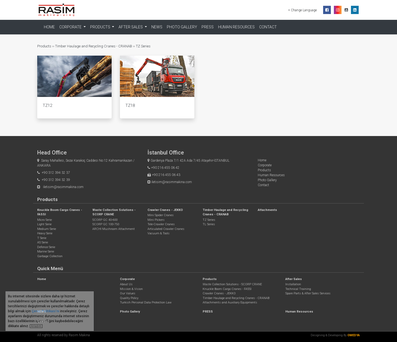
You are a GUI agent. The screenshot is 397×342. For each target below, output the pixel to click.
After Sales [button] (131, 27)
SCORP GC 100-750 (105, 224)
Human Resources (236, 27)
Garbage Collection (50, 256)
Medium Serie (46, 229)
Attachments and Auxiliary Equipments (230, 302)
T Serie (41, 238)
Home (49, 27)
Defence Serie (46, 247)
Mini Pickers (156, 220)
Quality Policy (129, 298)
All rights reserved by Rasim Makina (63, 335)
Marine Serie (45, 251)
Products (44, 46)
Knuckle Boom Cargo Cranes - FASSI (227, 289)
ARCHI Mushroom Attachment (113, 229)
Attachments (267, 210)
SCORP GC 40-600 (104, 220)
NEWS (156, 27)
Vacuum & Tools (158, 233)
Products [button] (100, 27)
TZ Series (143, 46)
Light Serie (44, 224)
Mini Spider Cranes (160, 215)
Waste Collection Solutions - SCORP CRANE (232, 284)
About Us (126, 284)
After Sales (293, 279)
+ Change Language (303, 10)
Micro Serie (44, 220)
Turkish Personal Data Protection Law (145, 302)
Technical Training (298, 289)
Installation (293, 284)
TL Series (209, 224)
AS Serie (42, 242)
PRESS (208, 27)
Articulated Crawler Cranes (165, 229)
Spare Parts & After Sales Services (308, 293)
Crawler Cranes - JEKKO (165, 210)
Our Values (127, 293)
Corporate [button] (70, 27)
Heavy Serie (44, 233)
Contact (268, 27)
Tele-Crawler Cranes (161, 224)
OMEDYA (353, 335)
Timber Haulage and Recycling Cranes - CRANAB (93, 46)
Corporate (265, 165)
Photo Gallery (182, 27)
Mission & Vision (131, 289)
